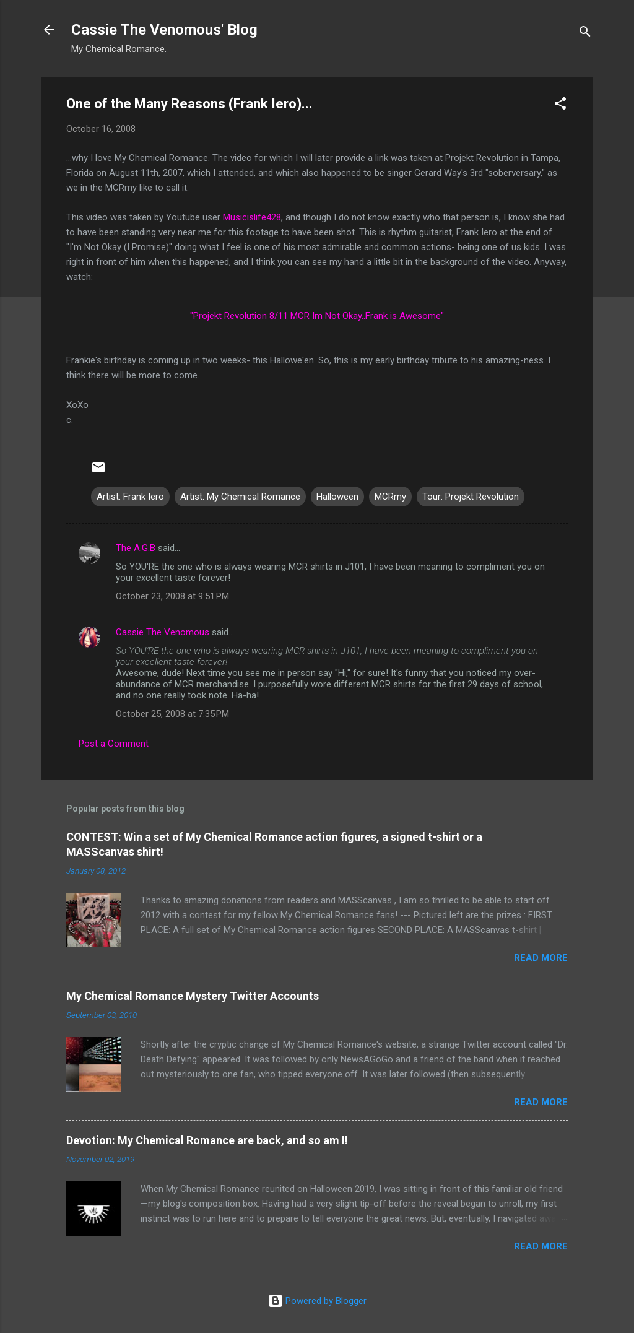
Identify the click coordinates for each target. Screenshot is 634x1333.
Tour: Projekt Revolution (470, 496)
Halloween (337, 496)
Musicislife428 (252, 217)
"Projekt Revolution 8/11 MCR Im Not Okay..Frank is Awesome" (317, 315)
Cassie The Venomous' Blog (164, 29)
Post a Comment (114, 743)
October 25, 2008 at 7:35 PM (172, 713)
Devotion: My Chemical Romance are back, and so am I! (207, 1140)
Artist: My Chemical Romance (240, 496)
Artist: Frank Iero (130, 496)
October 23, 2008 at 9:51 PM (172, 596)
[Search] (585, 34)
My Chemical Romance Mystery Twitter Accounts (192, 995)
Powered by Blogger (317, 1300)
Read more (541, 957)
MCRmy (390, 496)
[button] (560, 105)
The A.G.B (135, 548)
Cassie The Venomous (162, 632)
